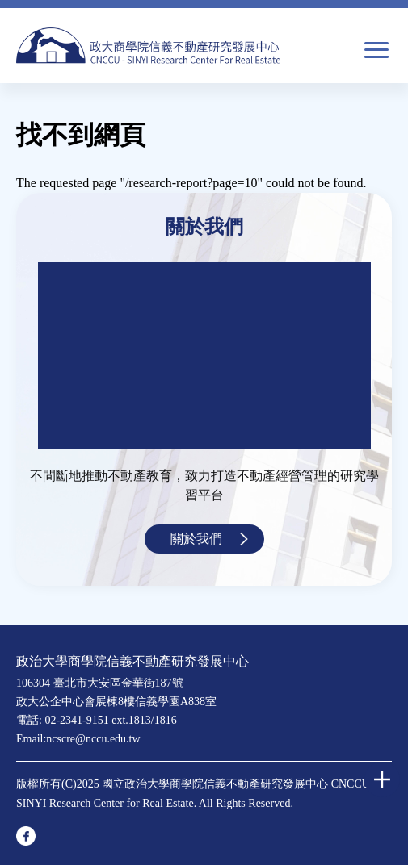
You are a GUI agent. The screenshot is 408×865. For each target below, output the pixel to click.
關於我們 (196, 538)
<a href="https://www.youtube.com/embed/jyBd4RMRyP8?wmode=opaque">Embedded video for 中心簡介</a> (204, 355)
